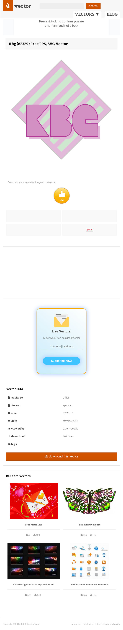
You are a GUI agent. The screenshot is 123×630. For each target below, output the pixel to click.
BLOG (112, 14)
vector (22, 6)
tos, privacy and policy (108, 624)
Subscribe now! (61, 360)
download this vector (61, 456)
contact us (89, 624)
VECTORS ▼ (87, 14)
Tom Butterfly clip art (89, 525)
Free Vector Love (33, 525)
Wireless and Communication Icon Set (89, 585)
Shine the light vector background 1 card (33, 585)
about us (75, 624)
